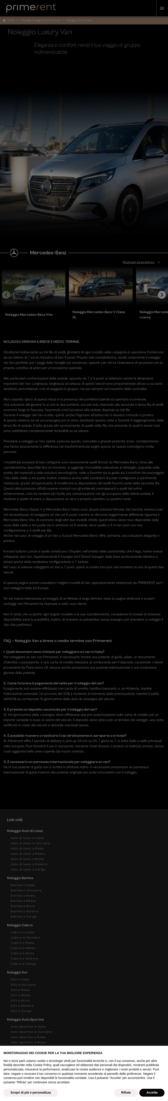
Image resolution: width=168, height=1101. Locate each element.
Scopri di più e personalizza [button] (30, 1092)
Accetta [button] (152, 1092)
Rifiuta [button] (126, 1092)
